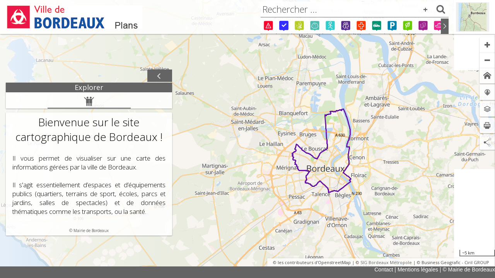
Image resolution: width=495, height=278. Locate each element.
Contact (383, 269)
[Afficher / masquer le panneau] (159, 76)
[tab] (89, 87)
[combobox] (355, 9)
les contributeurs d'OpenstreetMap (314, 262)
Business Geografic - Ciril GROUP (455, 262)
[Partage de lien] (487, 142)
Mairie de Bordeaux (91, 230)
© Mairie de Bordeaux (468, 269)
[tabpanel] (89, 164)
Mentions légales (418, 269)
